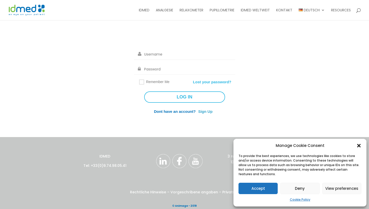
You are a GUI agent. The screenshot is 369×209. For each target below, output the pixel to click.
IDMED (144, 10)
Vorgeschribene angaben (194, 192)
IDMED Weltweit (255, 10)
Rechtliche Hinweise (148, 192)
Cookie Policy (300, 199)
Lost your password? (212, 82)
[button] (358, 145)
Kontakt (284, 10)
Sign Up (205, 111)
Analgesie (164, 10)
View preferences (341, 188)
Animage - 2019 (186, 206)
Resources (341, 10)
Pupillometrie (222, 10)
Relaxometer (191, 10)
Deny (300, 188)
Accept (258, 188)
